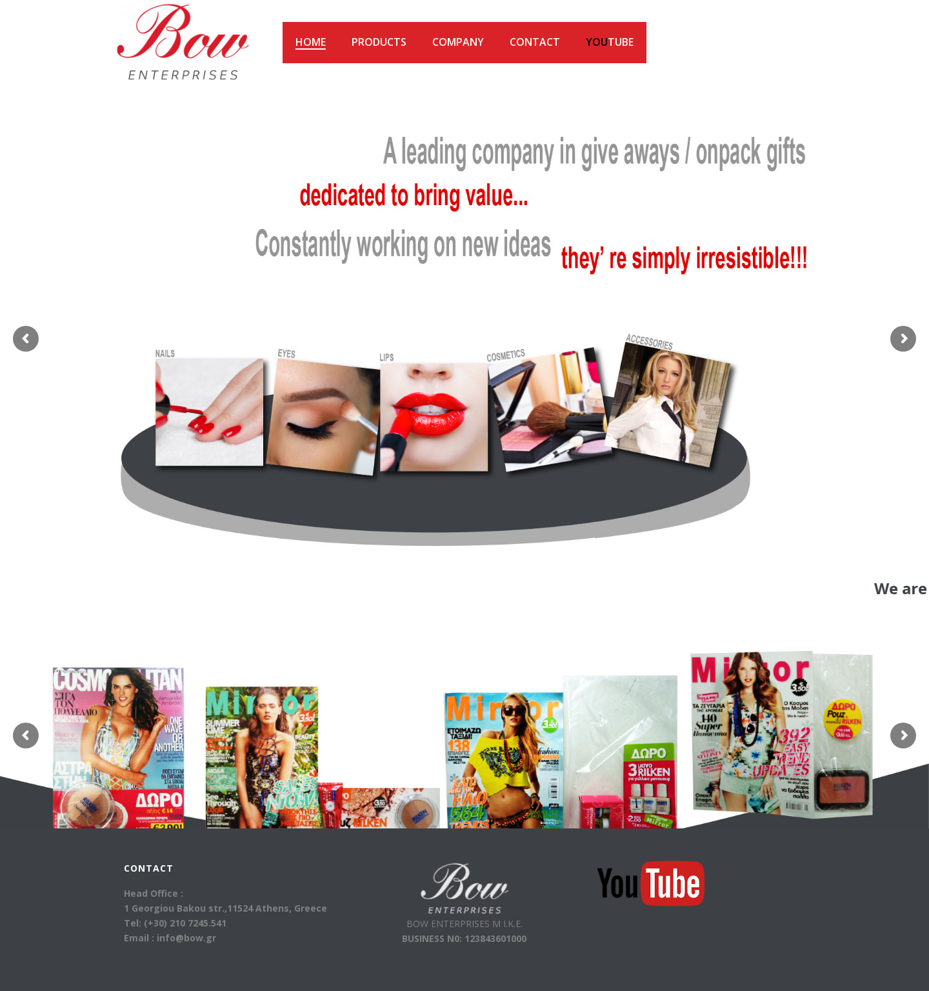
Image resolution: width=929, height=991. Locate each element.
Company (458, 42)
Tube (610, 42)
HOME (310, 42)
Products (379, 42)
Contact (535, 42)
